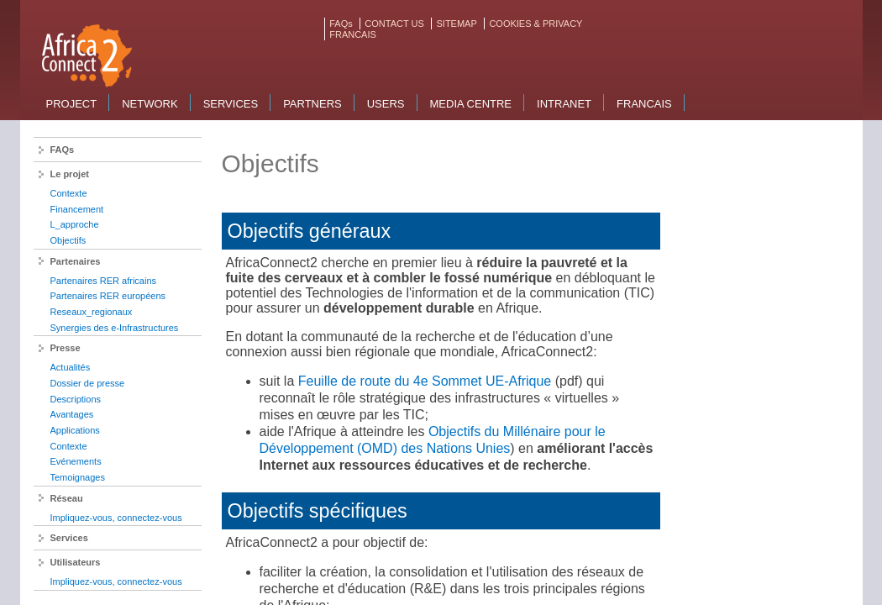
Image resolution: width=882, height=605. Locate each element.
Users (386, 103)
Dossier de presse (87, 383)
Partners (312, 103)
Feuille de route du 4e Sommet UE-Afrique (424, 381)
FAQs (341, 23)
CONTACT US (394, 23)
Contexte (68, 193)
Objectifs (68, 240)
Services (231, 103)
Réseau (66, 498)
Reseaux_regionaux (91, 312)
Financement (77, 209)
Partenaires (75, 261)
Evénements (76, 461)
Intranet (564, 103)
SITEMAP (456, 23)
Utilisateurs (75, 562)
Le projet (69, 174)
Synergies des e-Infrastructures (114, 328)
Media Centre (471, 103)
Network (149, 103)
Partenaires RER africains (103, 281)
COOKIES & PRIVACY (535, 23)
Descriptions (76, 399)
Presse (65, 348)
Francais (644, 103)
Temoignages (77, 477)
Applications (75, 430)
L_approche (74, 224)
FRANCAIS (352, 34)
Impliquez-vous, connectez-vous (116, 518)
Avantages (72, 414)
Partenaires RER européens (108, 296)
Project (71, 103)
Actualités (70, 367)
